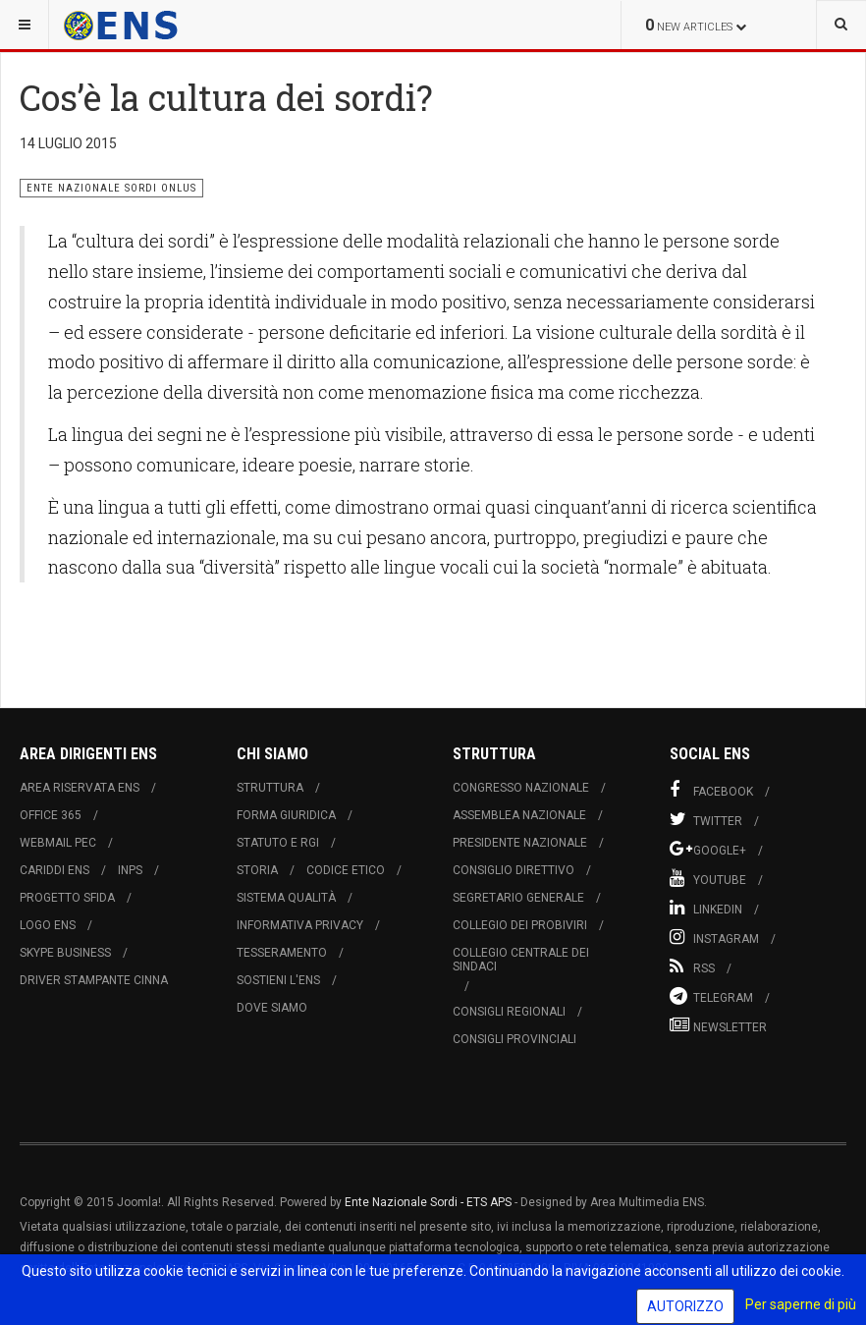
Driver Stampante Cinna (94, 980)
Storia (257, 870)
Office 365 (50, 815)
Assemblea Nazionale (519, 815)
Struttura (270, 788)
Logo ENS (48, 925)
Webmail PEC (58, 843)
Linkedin (706, 907)
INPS (130, 870)
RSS (692, 966)
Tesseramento (282, 953)
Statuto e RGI (278, 843)
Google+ (708, 848)
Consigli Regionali (509, 1012)
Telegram (711, 996)
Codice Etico (345, 870)
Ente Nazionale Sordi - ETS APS (428, 1202)
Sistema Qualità (286, 898)
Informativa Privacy (300, 925)
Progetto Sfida (67, 898)
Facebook (711, 790)
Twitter (706, 819)
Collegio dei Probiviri (520, 925)
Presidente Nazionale (520, 843)
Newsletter (718, 1025)
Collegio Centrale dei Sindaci (521, 959)
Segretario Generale (518, 898)
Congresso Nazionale (521, 788)
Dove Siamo (272, 1008)
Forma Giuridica (286, 815)
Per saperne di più (800, 1304)
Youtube (708, 878)
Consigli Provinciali (514, 1039)
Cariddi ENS (54, 870)
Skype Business (65, 953)
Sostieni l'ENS (278, 980)
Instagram (714, 937)
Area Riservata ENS (79, 788)
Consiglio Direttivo (513, 870)
